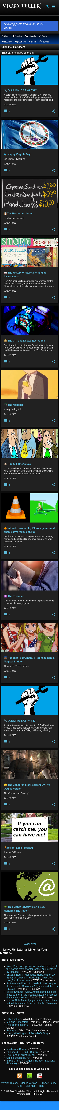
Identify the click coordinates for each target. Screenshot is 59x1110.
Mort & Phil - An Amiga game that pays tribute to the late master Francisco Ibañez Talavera (31, 1002)
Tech (43, 36)
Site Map (31, 1085)
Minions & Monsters (17, 1022)
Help (41, 1085)
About (6, 36)
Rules (19, 1085)
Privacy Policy (48, 1083)
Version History (9, 1083)
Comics (20, 41)
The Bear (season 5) (17, 1024)
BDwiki (44, 41)
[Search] (47, 6)
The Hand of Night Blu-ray (20, 1055)
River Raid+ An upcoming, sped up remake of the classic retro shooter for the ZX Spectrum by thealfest (31, 969)
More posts (30, 944)
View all (8, 28)
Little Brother (13, 1019)
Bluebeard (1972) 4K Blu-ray (22, 1052)
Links (32, 41)
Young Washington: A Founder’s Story (27, 1033)
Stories (17, 36)
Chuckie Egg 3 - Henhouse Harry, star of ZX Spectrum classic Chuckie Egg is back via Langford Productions (30, 977)
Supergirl (11, 1030)
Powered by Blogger (29, 1105)
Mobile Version (29, 1083)
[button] (53, 111)
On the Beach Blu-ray (18, 1057)
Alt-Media (30, 36)
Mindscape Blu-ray (16, 1049)
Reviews (7, 41)
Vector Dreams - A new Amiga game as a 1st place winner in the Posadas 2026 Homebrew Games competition (31, 995)
